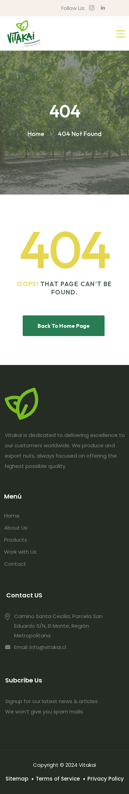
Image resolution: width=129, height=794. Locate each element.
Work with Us (20, 551)
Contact (15, 563)
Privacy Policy (105, 778)
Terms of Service (58, 778)
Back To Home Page (63, 325)
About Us (16, 527)
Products (15, 539)
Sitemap (17, 778)
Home (12, 515)
